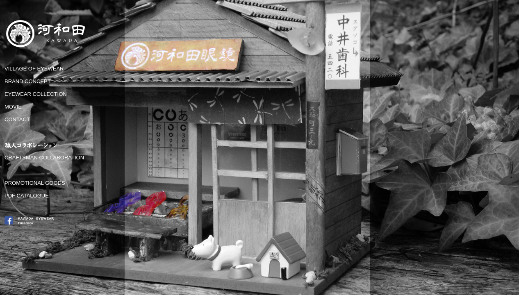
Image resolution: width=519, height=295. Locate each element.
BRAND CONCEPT (28, 81)
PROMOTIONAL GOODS (35, 183)
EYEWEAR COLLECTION (36, 94)
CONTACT (17, 119)
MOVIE (13, 107)
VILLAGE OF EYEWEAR (34, 69)
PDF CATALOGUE (27, 196)
